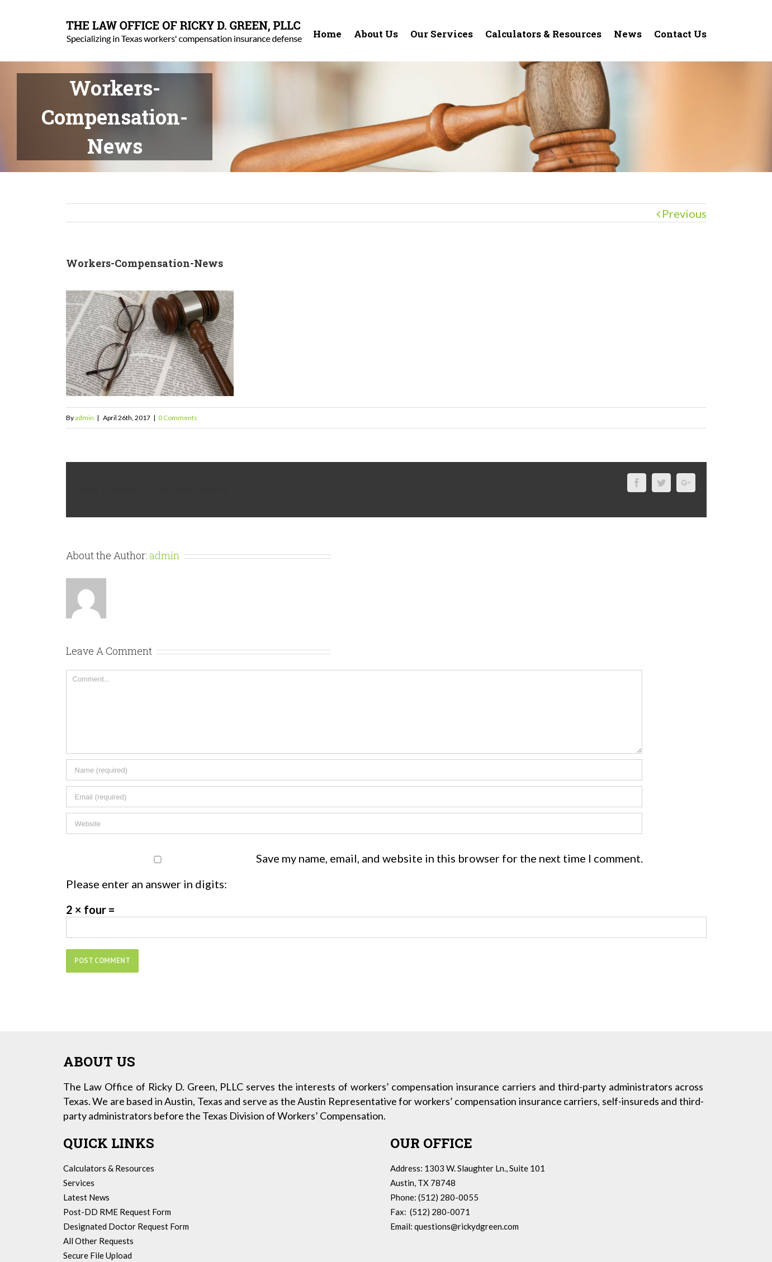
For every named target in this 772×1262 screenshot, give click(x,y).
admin (84, 417)
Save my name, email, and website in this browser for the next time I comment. (449, 858)
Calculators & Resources (108, 1168)
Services (78, 1183)
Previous (684, 213)
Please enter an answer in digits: (146, 883)
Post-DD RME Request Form (117, 1212)
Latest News (86, 1197)
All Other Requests (98, 1241)
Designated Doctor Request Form (126, 1226)
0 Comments (177, 417)
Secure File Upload (97, 1255)
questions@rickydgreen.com (466, 1226)
